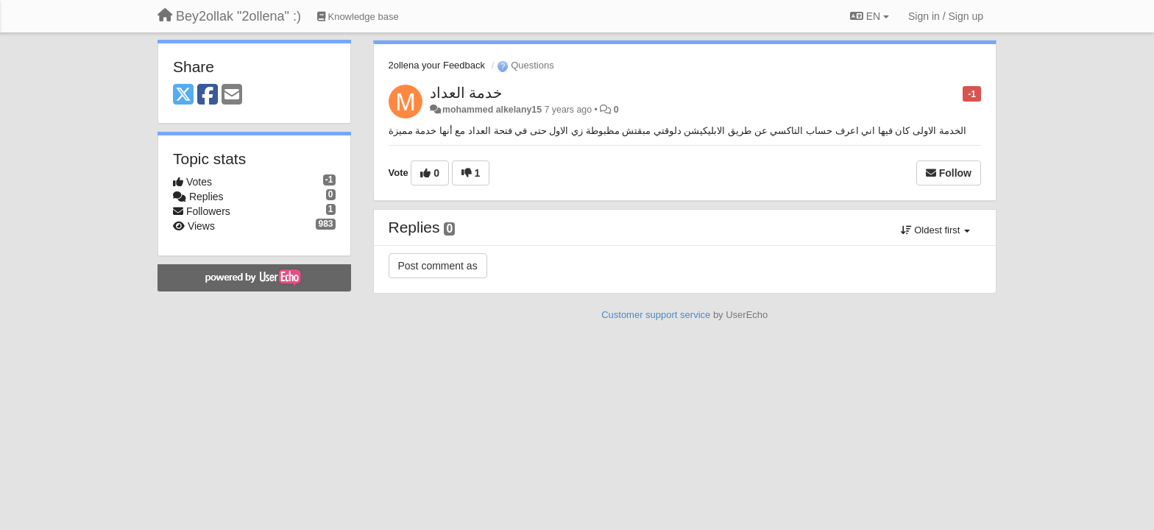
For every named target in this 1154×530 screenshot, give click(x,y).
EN (869, 16)
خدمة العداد (466, 93)
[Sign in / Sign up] (945, 16)
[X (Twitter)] (183, 95)
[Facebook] (207, 95)
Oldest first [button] (935, 230)
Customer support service (655, 314)
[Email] (232, 95)
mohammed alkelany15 (492, 110)
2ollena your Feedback (437, 65)
